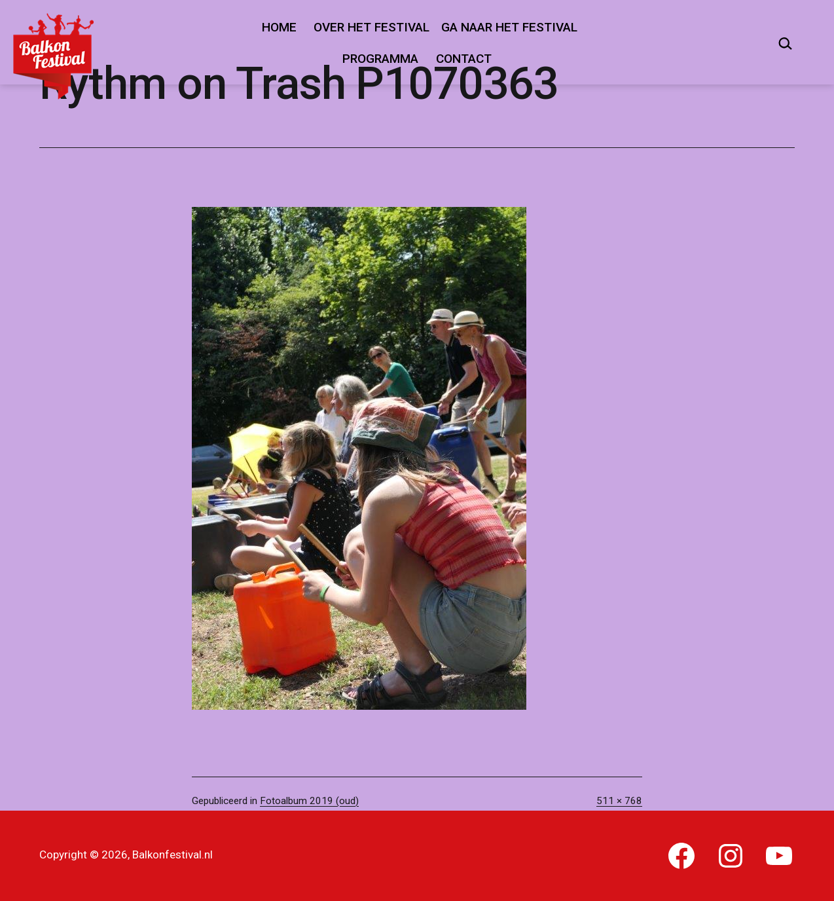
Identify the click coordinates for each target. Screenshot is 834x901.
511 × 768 (619, 801)
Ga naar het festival (509, 27)
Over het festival (371, 27)
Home (279, 27)
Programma (380, 58)
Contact (464, 58)
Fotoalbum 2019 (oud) (309, 801)
